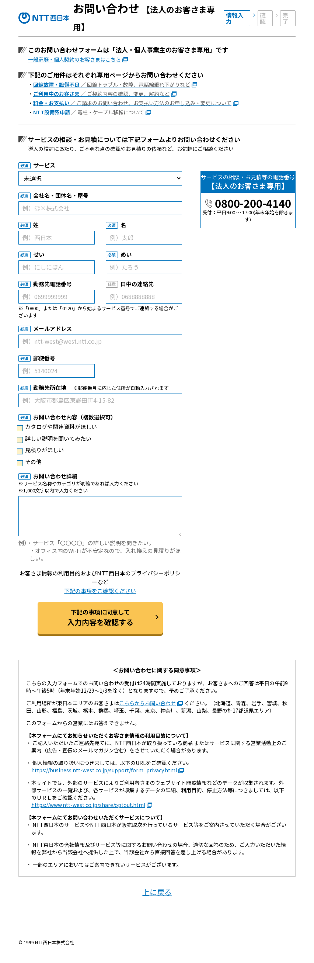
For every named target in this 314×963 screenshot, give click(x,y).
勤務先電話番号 (52, 284)
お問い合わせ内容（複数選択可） (74, 417)
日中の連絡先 (137, 284)
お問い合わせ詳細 (55, 476)
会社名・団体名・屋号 (60, 195)
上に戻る (157, 892)
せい (38, 254)
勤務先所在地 (49, 387)
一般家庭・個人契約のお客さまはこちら (74, 59)
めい (126, 254)
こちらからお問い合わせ (147, 703)
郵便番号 (44, 358)
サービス (44, 165)
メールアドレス (52, 328)
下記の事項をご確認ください (100, 591)
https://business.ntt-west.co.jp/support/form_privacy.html (104, 770)
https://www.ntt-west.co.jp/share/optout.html (88, 804)
